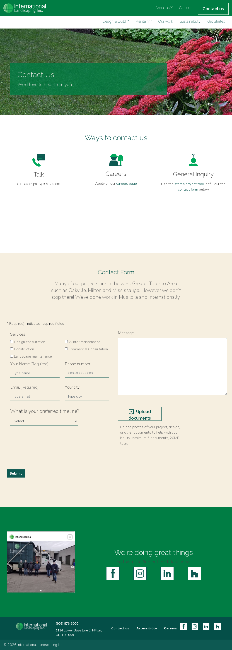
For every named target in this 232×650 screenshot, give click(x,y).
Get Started (216, 21)
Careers (185, 8)
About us (162, 8)
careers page (126, 183)
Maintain (142, 21)
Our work (165, 21)
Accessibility (146, 628)
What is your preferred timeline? (44, 411)
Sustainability (190, 21)
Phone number (77, 364)
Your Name (29, 364)
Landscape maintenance (33, 356)
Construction (24, 349)
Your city (72, 387)
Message (126, 333)
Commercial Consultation (88, 349)
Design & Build (114, 21)
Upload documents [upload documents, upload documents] (139, 415)
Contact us (213, 8)
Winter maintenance (84, 341)
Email (24, 387)
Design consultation (29, 341)
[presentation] (44, 445)
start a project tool (189, 184)
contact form (188, 189)
